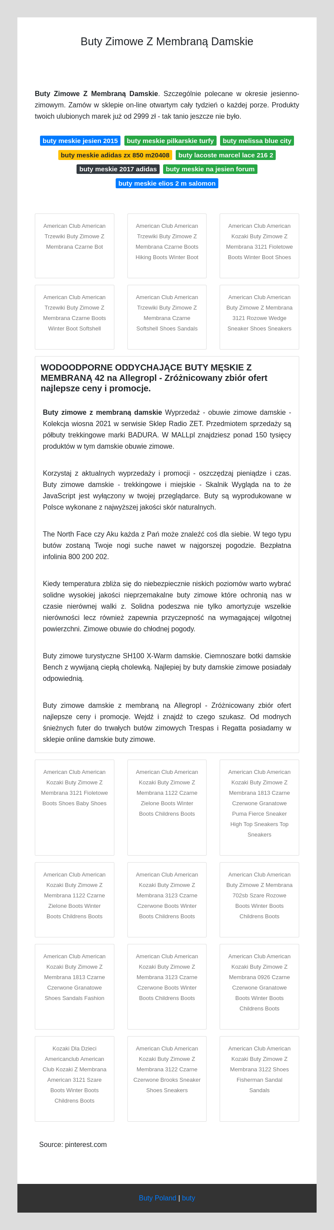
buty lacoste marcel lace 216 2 (225, 155)
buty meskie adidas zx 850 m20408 (115, 155)
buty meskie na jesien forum (210, 169)
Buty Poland (157, 1198)
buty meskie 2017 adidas (118, 169)
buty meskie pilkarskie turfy (170, 140)
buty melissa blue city (257, 140)
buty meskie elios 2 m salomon (167, 183)
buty (188, 1198)
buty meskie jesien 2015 (80, 140)
